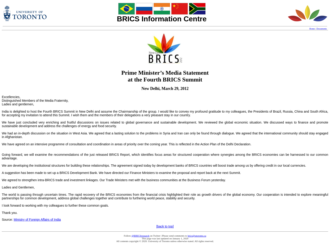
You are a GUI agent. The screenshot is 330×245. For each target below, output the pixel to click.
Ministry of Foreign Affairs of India (37, 219)
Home (312, 28)
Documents (321, 28)
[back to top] (165, 226)
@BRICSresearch (141, 235)
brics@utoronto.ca (197, 235)
